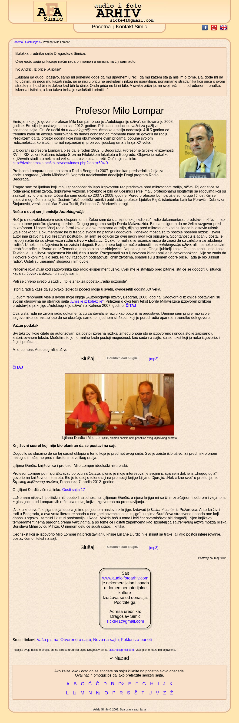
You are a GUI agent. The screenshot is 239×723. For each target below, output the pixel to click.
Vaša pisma (47, 639)
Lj (74, 692)
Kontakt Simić (131, 26)
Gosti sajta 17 (73, 490)
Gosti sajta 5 (33, 42)
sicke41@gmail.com (125, 621)
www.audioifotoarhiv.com (125, 578)
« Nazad (119, 658)
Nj (98, 692)
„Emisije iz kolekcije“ (86, 301)
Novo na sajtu (106, 639)
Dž (121, 683)
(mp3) (154, 359)
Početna (101, 26)
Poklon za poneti (136, 639)
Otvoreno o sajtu (75, 639)
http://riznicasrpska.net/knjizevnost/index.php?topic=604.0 (60, 163)
